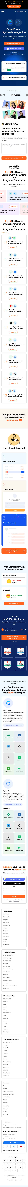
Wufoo (5, 1056)
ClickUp (5, 1010)
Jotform (5, 1050)
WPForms (5, 1064)
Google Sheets (7, 998)
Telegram (5, 1029)
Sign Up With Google (14, 49)
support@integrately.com (10, 1150)
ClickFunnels (6, 977)
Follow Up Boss (7, 917)
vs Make (5, 1111)
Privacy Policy (10, 1180)
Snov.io (5, 939)
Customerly (6, 944)
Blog (4, 1086)
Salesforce (6, 914)
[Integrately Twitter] (6, 1146)
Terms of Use (16, 901)
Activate (6, 193)
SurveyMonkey (7, 1061)
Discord (5, 1021)
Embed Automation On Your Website (12, 1127)
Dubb (4, 942)
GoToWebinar (6, 972)
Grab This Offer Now (14, 6)
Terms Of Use (17, 1180)
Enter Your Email (6, 889)
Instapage (5, 1070)
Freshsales (6, 922)
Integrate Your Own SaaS (9, 1125)
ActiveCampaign (7, 958)
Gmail (4, 1004)
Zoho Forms (6, 1073)
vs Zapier (5, 1109)
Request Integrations (8, 1094)
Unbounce (6, 1059)
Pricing (5, 1088)
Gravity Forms (6, 1045)
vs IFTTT (5, 1114)
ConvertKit (6, 983)
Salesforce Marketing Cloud (10, 985)
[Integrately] (2, 11)
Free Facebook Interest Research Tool (9, 1135)
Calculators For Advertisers (10, 1138)
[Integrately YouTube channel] (21, 1146)
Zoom (4, 1026)
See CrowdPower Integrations (14, 725)
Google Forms (6, 1048)
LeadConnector (7, 960)
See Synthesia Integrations (13, 804)
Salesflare (5, 933)
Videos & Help (6, 1097)
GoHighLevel (6, 966)
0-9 (4, 1160)
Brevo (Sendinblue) (8, 969)
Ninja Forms (6, 1067)
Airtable (5, 1023)
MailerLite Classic (7, 980)
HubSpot (5, 963)
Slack (4, 1015)
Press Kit (5, 1102)
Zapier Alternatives (8, 1091)
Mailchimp (5, 974)
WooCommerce (7, 1012)
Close (4, 928)
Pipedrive (5, 930)
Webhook (5, 1001)
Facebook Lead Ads (8, 955)
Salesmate (6, 936)
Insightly (5, 919)
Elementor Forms (7, 1042)
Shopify (5, 1007)
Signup (5, 1099)
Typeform (5, 1053)
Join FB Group (14, 1142)
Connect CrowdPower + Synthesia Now (15, 551)
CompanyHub (6, 925)
